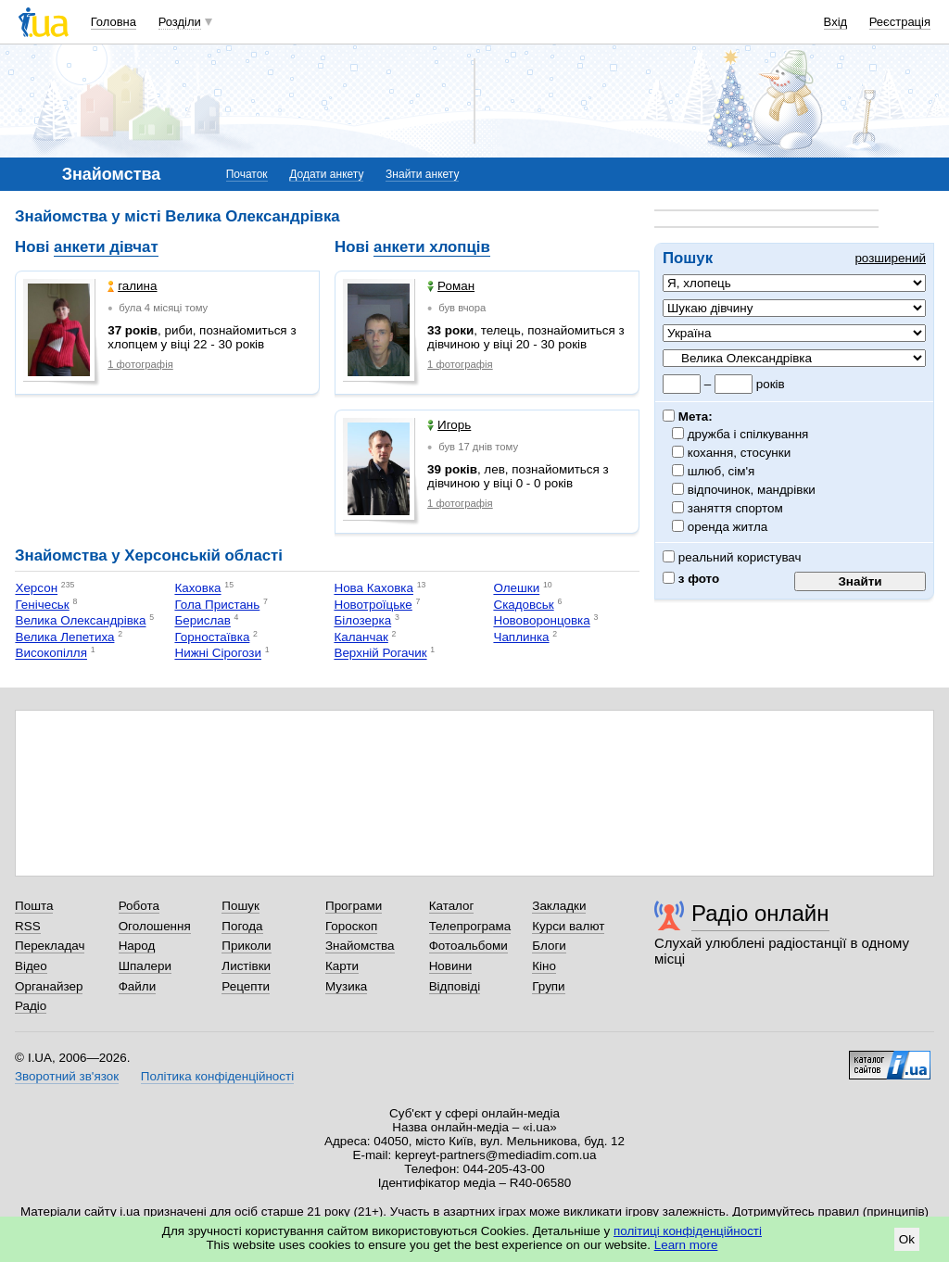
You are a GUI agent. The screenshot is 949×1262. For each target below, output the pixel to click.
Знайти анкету (422, 174)
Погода (241, 926)
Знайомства (360, 946)
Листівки (246, 966)
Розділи (179, 22)
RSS (28, 926)
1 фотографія (140, 364)
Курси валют (568, 926)
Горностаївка (211, 637)
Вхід (836, 22)
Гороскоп (351, 926)
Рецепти (245, 986)
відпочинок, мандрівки (752, 490)
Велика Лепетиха (64, 637)
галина (132, 286)
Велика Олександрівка (80, 621)
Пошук (240, 906)
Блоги (549, 946)
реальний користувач (732, 557)
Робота (139, 906)
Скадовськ (523, 605)
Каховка (197, 589)
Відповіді (455, 986)
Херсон (36, 589)
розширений (890, 258)
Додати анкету (326, 174)
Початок (247, 174)
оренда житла (728, 527)
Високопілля (51, 654)
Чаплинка (521, 637)
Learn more (686, 1245)
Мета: (688, 416)
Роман (450, 286)
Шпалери (145, 966)
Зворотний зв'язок (67, 1076)
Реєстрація (899, 22)
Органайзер (48, 986)
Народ (137, 946)
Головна (113, 22)
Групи (548, 986)
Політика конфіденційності (217, 1076)
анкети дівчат (106, 247)
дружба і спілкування (748, 434)
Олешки (516, 589)
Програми (353, 906)
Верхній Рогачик (380, 654)
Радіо (30, 1006)
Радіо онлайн (760, 913)
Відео (31, 966)
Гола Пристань (216, 605)
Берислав (202, 621)
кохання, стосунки (740, 453)
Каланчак (360, 637)
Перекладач (49, 946)
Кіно (544, 966)
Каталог (451, 906)
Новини (451, 966)
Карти (342, 966)
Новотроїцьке (372, 605)
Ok (907, 1239)
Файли (138, 986)
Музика (346, 986)
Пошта (34, 906)
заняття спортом (736, 508)
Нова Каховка (373, 589)
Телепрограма (470, 926)
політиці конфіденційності (688, 1231)
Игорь (449, 425)
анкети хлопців (431, 247)
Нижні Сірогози (217, 654)
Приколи (246, 946)
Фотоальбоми (468, 946)
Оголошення (155, 926)
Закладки (559, 906)
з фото (691, 579)
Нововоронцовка (541, 621)
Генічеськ (42, 605)
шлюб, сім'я (721, 471)
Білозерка (362, 621)
